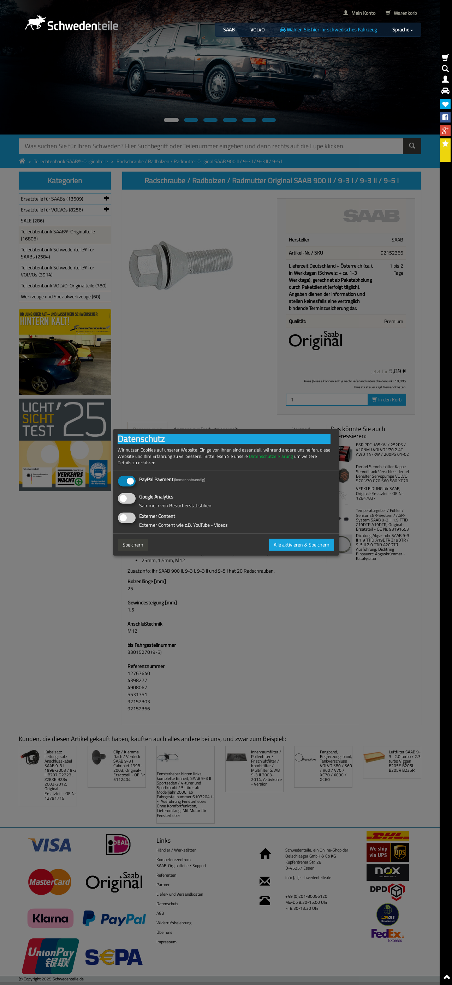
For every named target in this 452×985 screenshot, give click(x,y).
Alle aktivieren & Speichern (301, 544)
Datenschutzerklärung (271, 456)
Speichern (133, 544)
